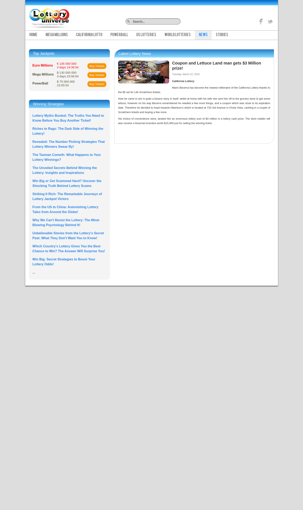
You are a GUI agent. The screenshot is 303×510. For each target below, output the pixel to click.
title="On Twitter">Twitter (270, 21)
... (33, 272)
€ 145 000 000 (68, 65)
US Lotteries (146, 35)
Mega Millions (57, 35)
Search (179, 21)
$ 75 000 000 (66, 83)
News (203, 35)
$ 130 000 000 (68, 74)
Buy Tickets (96, 66)
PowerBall (119, 35)
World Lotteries (177, 35)
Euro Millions (42, 65)
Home (33, 35)
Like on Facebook (261, 21)
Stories (222, 35)
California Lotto (89, 35)
